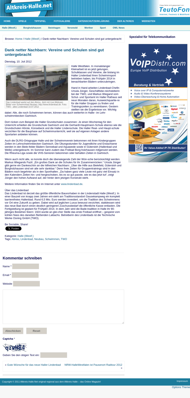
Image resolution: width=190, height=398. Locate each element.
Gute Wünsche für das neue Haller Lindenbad (34, 371)
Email (7, 275)
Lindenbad (26, 239)
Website (7, 283)
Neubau (39, 239)
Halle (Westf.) (9, 27)
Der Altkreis (125, 21)
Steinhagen (54, 27)
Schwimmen (52, 239)
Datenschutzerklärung (93, 21)
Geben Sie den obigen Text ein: (21, 361)
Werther (88, 27)
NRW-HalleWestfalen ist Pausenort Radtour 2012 (93, 371)
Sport (103, 27)
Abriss (15, 239)
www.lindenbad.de (71, 184)
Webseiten (148, 21)
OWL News (119, 27)
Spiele (22, 21)
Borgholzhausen (32, 27)
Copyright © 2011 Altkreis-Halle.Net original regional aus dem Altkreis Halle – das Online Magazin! (51, 388)
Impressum (182, 387)
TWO (64, 239)
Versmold (72, 27)
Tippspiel (40, 21)
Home (7, 21)
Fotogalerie (62, 21)
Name (7, 266)
